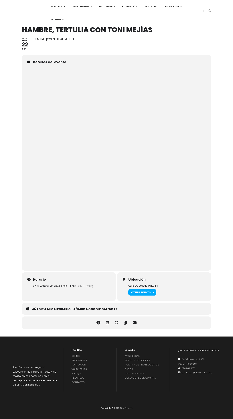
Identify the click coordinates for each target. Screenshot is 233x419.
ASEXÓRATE (57, 6)
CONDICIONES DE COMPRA (140, 377)
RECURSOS (57, 19)
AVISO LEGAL (132, 356)
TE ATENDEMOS (82, 6)
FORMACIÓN (129, 6)
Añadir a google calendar (95, 309)
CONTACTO (78, 382)
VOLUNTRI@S (79, 369)
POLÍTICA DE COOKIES (137, 360)
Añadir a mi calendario (51, 309)
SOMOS (76, 356)
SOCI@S (76, 373)
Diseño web (126, 408)
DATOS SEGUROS (134, 373)
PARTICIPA (151, 6)
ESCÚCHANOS (173, 6)
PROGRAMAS (107, 6)
